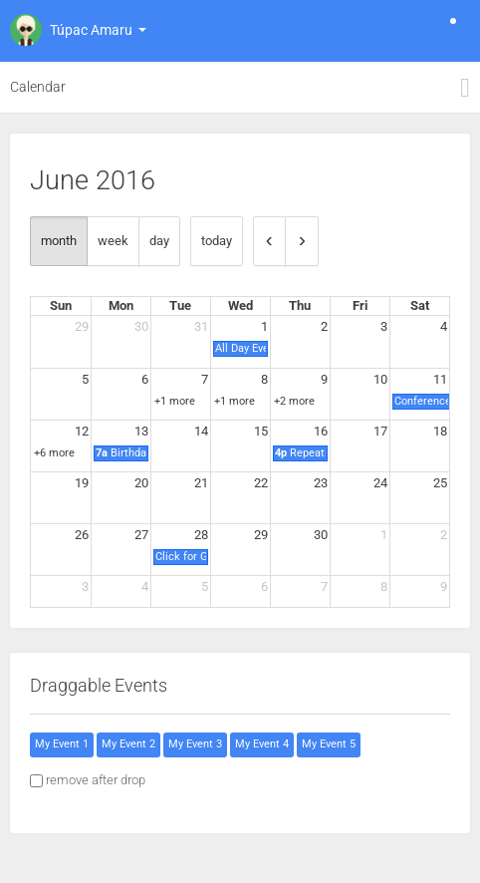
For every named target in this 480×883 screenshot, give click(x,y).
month (59, 240)
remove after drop (95, 779)
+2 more (294, 401)
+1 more (174, 401)
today (216, 240)
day (159, 240)
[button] (75, 30)
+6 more (54, 452)
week (113, 240)
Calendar (38, 87)
